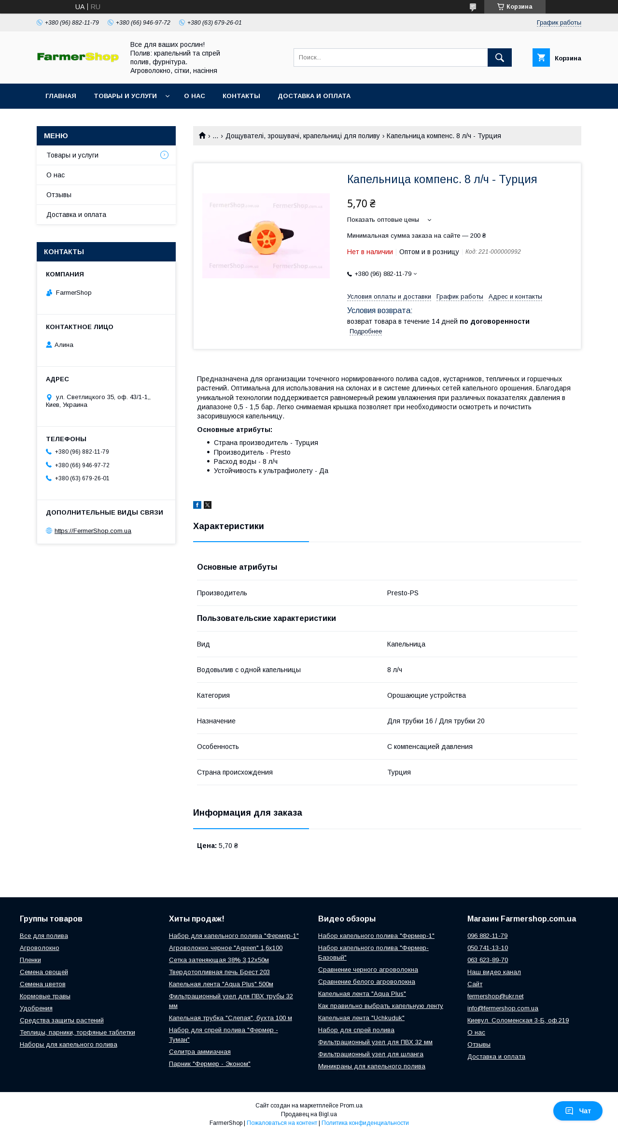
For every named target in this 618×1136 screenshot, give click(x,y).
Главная (60, 96)
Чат (578, 1111)
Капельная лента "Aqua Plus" (362, 993)
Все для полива (44, 935)
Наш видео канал (494, 972)
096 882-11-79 (487, 935)
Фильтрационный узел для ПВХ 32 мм (375, 1042)
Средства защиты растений (62, 1020)
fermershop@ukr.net (495, 996)
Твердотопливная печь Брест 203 (219, 972)
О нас (194, 96)
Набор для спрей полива (356, 1030)
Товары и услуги (125, 96)
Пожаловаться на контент (282, 1123)
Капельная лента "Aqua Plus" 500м (221, 984)
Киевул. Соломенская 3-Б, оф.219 (518, 1020)
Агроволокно (39, 947)
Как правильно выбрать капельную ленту (380, 1005)
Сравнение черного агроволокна (368, 969)
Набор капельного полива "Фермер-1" (376, 935)
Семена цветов (43, 984)
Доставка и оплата (314, 96)
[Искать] (500, 57)
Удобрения (36, 1008)
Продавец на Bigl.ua (309, 1114)
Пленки (30, 959)
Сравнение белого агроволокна (366, 981)
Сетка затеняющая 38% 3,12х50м (219, 959)
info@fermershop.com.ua (502, 1008)
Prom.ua (351, 1105)
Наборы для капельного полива (68, 1044)
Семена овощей (44, 972)
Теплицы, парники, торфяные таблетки (77, 1032)
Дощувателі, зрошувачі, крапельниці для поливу (302, 136)
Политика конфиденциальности (365, 1123)
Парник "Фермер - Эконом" (210, 1063)
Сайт (474, 984)
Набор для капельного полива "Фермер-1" (234, 935)
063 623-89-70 (487, 959)
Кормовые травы (45, 996)
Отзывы (58, 195)
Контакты (241, 96)
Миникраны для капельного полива (371, 1066)
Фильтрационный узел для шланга (370, 1054)
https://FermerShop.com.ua (93, 530)
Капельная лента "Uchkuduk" (361, 1017)
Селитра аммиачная (200, 1051)
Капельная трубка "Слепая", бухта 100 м (230, 1017)
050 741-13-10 (487, 947)
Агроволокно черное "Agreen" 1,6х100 (225, 947)
